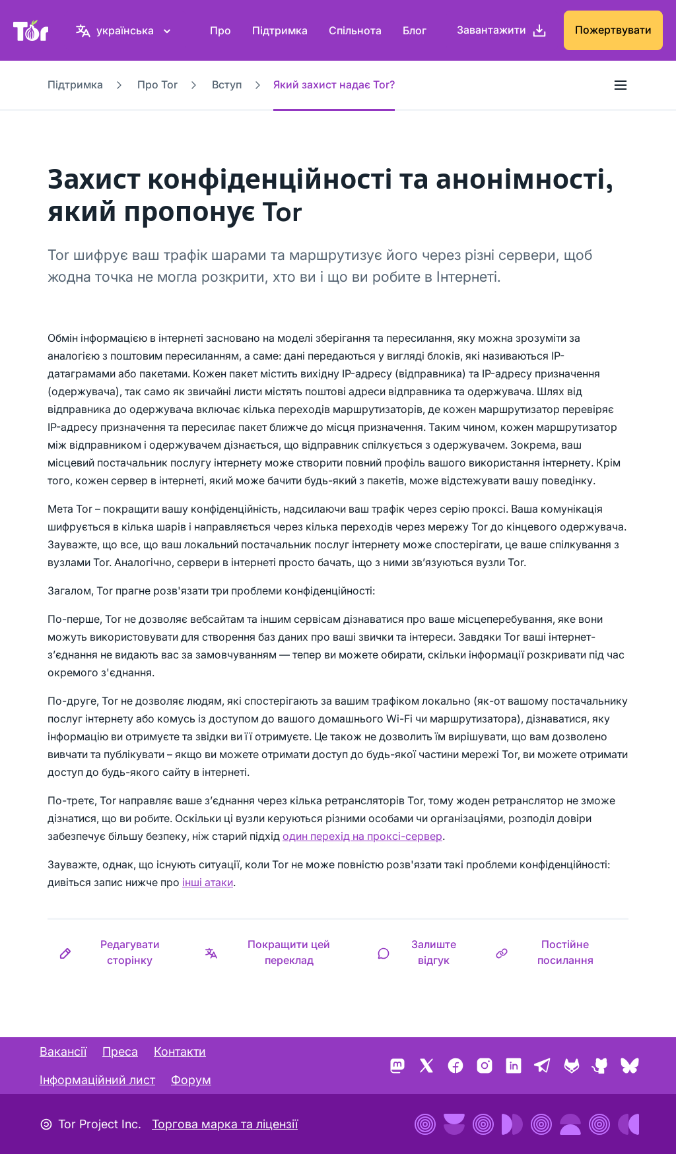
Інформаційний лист (97, 1080)
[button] (120, 952)
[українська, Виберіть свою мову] (125, 30)
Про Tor (157, 84)
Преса (120, 1051)
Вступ (227, 84)
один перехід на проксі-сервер (362, 836)
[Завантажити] (502, 30)
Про (220, 30)
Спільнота (355, 30)
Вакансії (63, 1051)
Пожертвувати (613, 29)
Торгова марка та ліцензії (225, 1124)
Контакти (180, 1051)
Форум (191, 1080)
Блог (414, 30)
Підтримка (280, 30)
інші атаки (207, 882)
